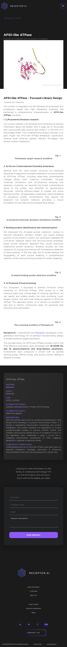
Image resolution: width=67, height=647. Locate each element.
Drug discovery (33, 587)
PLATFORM (33, 591)
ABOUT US (33, 595)
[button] (63, 6)
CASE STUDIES (33, 604)
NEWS (33, 612)
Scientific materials (33, 608)
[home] (17, 5)
